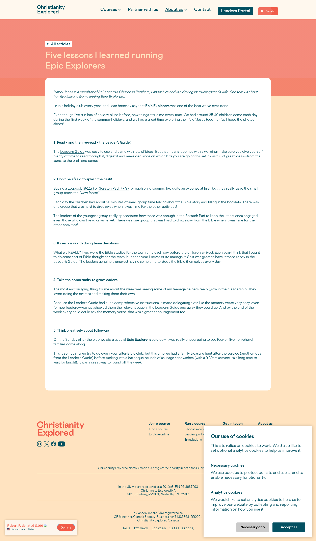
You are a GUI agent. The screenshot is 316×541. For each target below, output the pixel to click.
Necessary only (252, 527)
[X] (46, 445)
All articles (60, 44)
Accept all (289, 527)
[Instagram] (39, 445)
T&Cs (126, 528)
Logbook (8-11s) (81, 188)
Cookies (159, 528)
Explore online (159, 434)
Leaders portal (195, 434)
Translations (193, 439)
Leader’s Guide (72, 151)
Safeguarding (181, 528)
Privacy (141, 528)
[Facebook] (53, 445)
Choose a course (196, 429)
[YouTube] (61, 445)
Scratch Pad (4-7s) (114, 188)
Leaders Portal (235, 10)
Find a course (158, 429)
